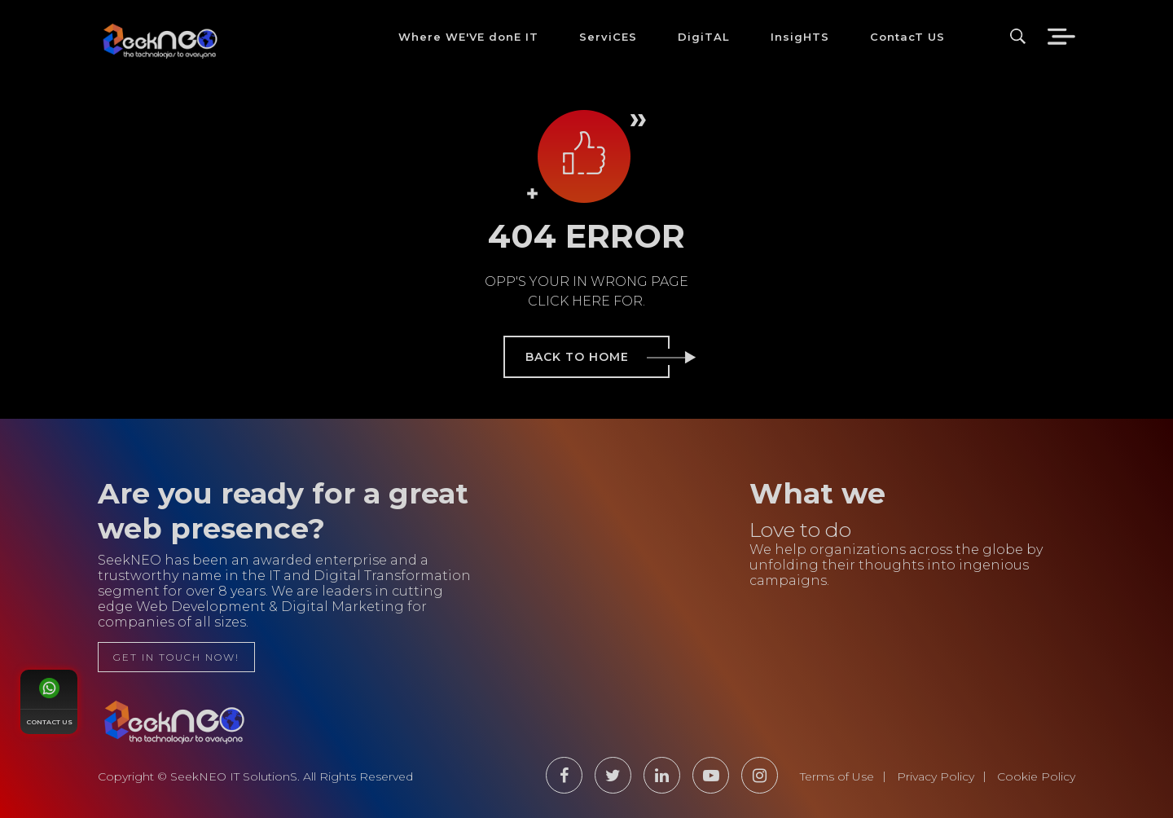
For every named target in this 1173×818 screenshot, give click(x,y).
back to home (597, 357)
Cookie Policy (1036, 776)
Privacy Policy (935, 776)
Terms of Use (837, 776)
